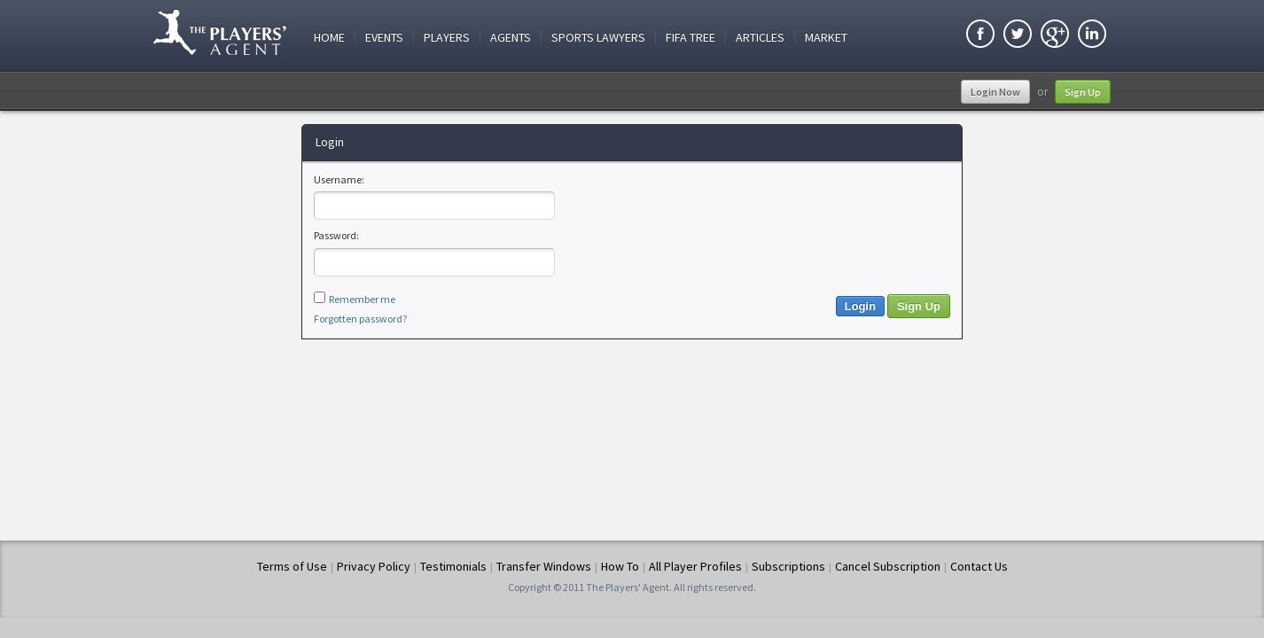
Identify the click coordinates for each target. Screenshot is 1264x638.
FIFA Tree (690, 37)
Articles (760, 37)
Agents (510, 37)
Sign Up (1083, 91)
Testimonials (453, 566)
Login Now (995, 91)
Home (329, 37)
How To (620, 566)
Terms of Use (292, 566)
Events (384, 37)
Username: (339, 179)
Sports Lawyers (598, 37)
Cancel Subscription (887, 566)
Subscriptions (788, 566)
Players (447, 37)
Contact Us (979, 566)
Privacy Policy (373, 566)
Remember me (362, 299)
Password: (336, 235)
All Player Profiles (695, 566)
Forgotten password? (360, 318)
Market (826, 37)
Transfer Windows (543, 566)
